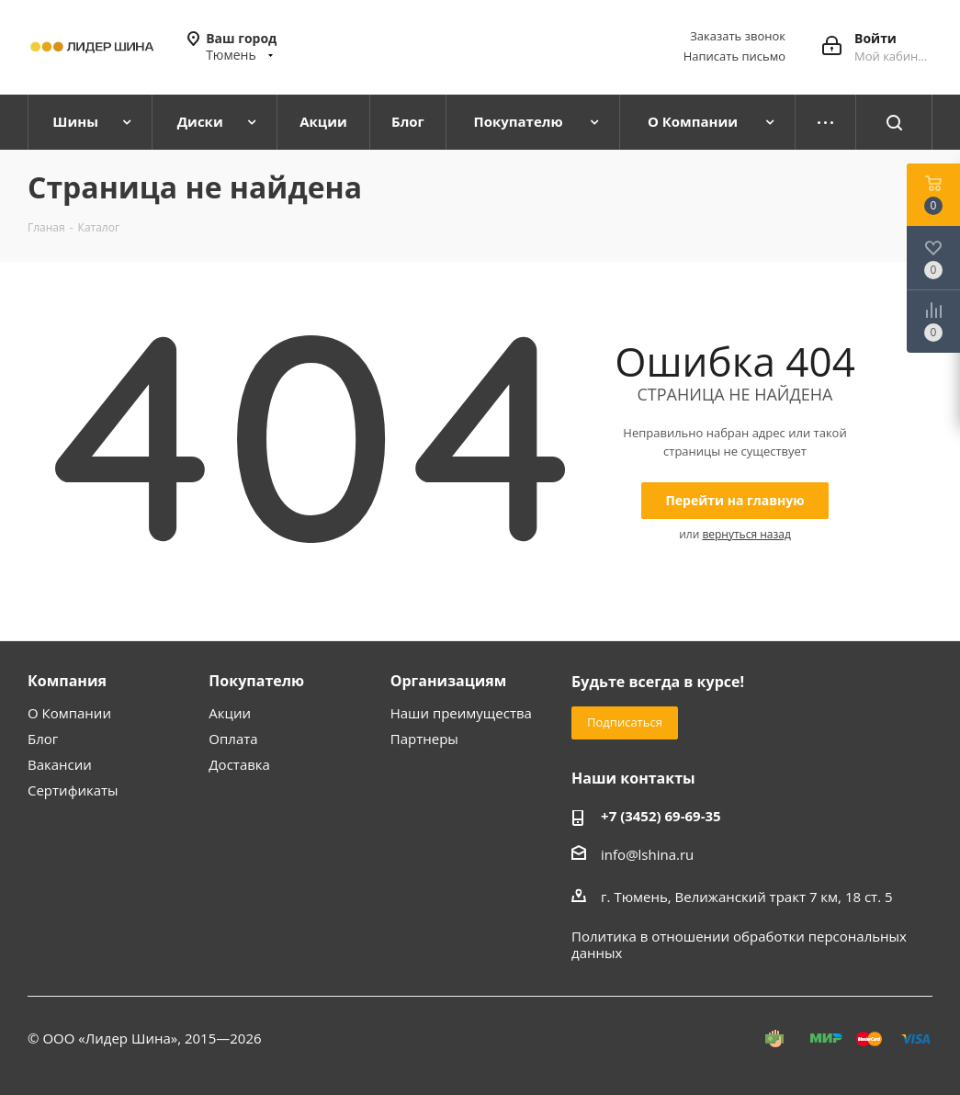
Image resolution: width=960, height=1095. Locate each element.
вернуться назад (746, 534)
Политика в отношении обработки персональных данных (739, 944)
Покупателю (256, 681)
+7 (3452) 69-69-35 (661, 816)
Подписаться (624, 722)
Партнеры (424, 738)
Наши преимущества (461, 713)
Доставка (239, 764)
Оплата (233, 738)
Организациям (448, 681)
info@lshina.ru (647, 854)
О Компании (69, 713)
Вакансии (60, 764)
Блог (43, 738)
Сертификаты (73, 790)
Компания (67, 681)
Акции (230, 713)
